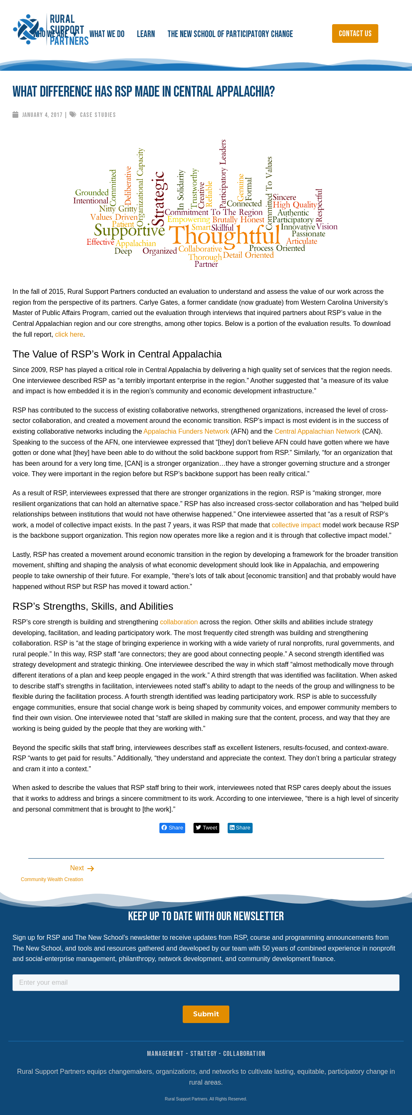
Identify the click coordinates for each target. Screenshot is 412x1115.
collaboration (179, 622)
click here (69, 334)
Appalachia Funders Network (186, 431)
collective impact (296, 525)
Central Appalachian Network (317, 431)
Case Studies (98, 115)
